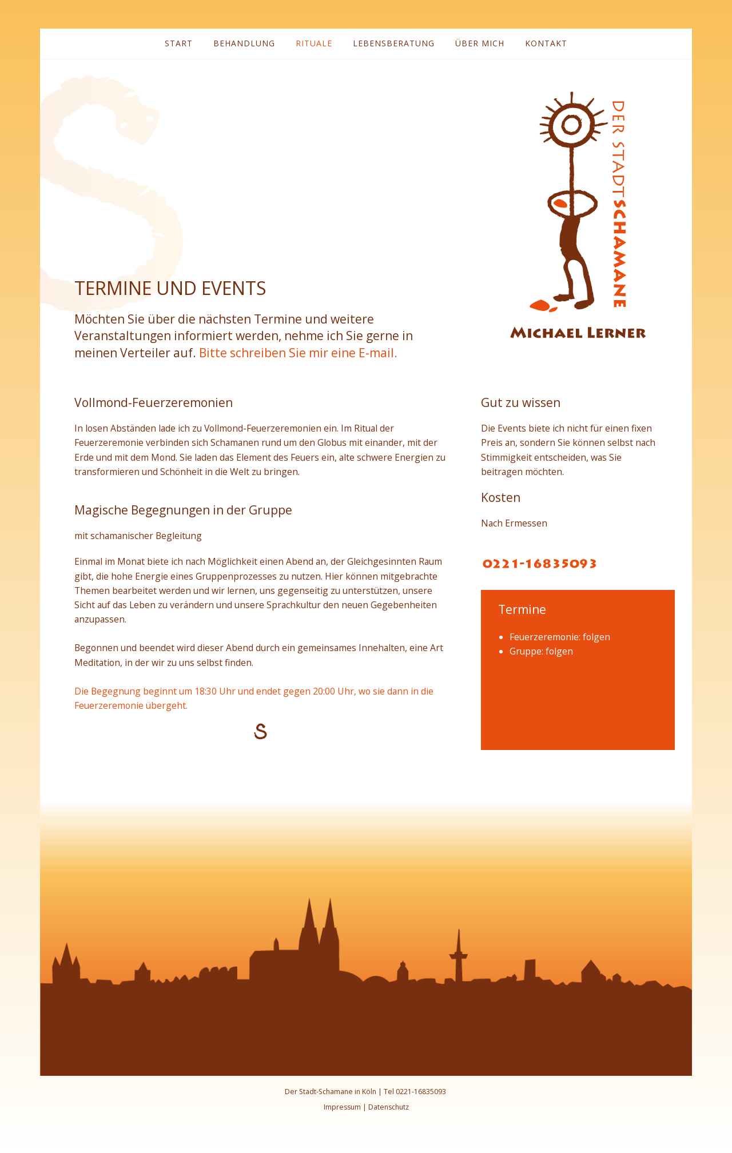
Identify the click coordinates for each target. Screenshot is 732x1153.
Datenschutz (388, 1107)
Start (179, 43)
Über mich (479, 43)
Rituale (314, 43)
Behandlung (244, 43)
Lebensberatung (394, 43)
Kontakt (546, 43)
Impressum (342, 1107)
